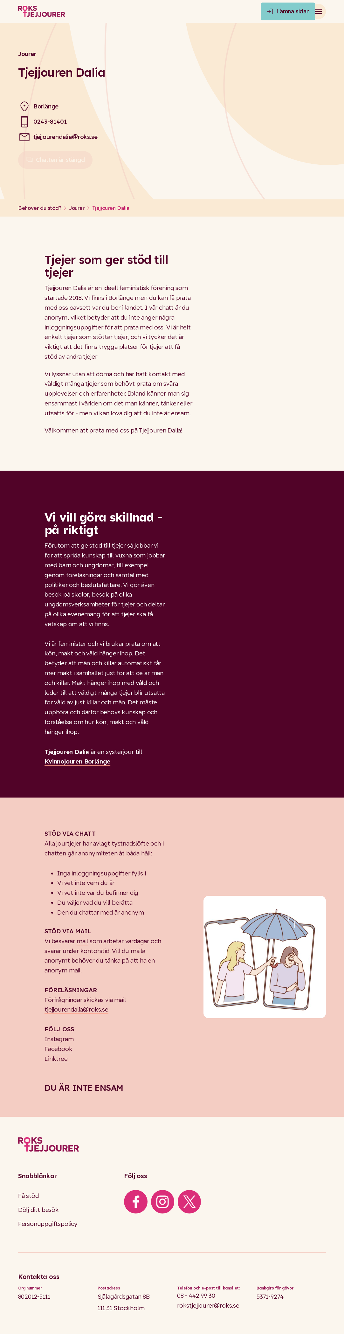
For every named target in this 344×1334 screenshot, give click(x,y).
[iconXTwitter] (189, 1202)
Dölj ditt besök (38, 1209)
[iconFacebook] (135, 1202)
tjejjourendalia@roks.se (65, 137)
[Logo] (172, 1144)
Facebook (58, 1049)
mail (82, 941)
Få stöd (28, 1195)
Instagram (59, 1039)
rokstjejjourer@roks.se (208, 1305)
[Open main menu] (318, 11)
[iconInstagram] (162, 1202)
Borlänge (46, 106)
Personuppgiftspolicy (48, 1223)
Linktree (57, 1058)
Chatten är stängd (55, 162)
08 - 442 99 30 (196, 1295)
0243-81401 (50, 121)
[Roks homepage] (41, 11)
